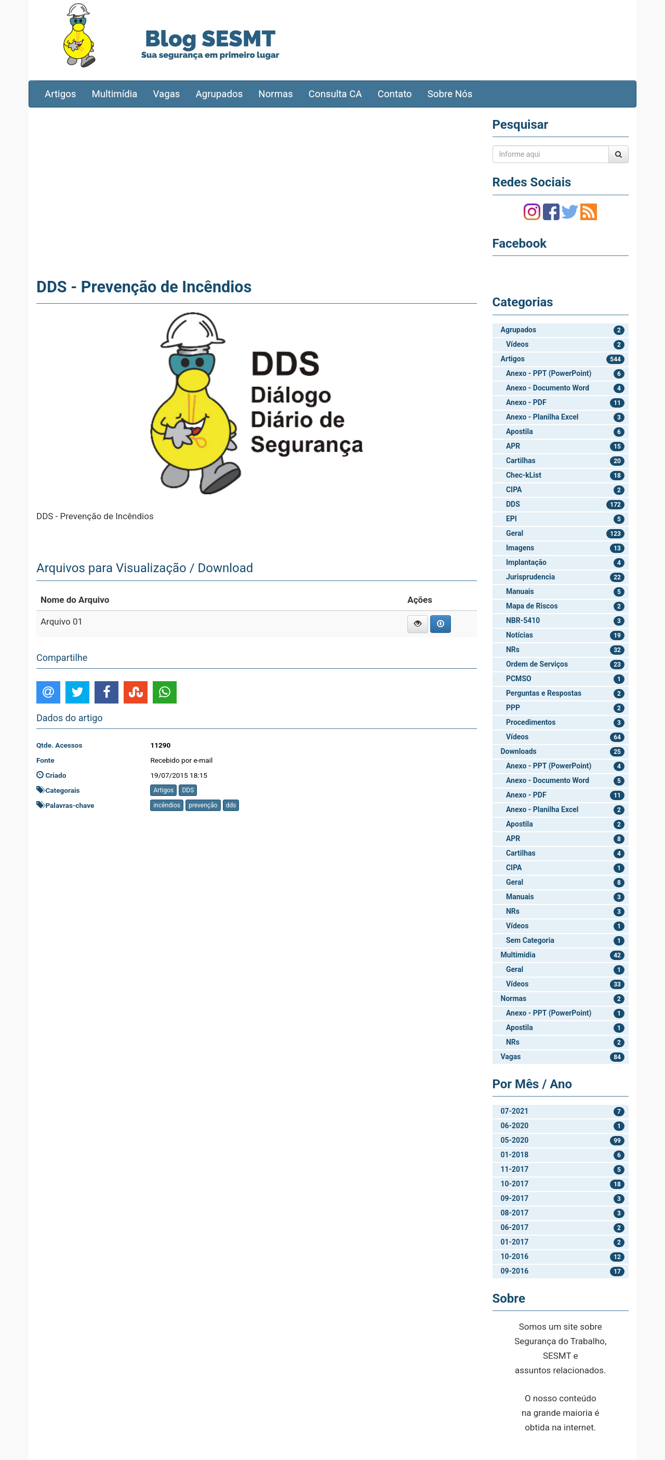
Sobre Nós (450, 94)
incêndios (166, 805)
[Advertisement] (256, 190)
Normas (275, 94)
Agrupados (219, 94)
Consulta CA (335, 94)
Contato (395, 94)
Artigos (60, 94)
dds (231, 805)
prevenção (203, 805)
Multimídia (114, 94)
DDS (188, 790)
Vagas (166, 94)
